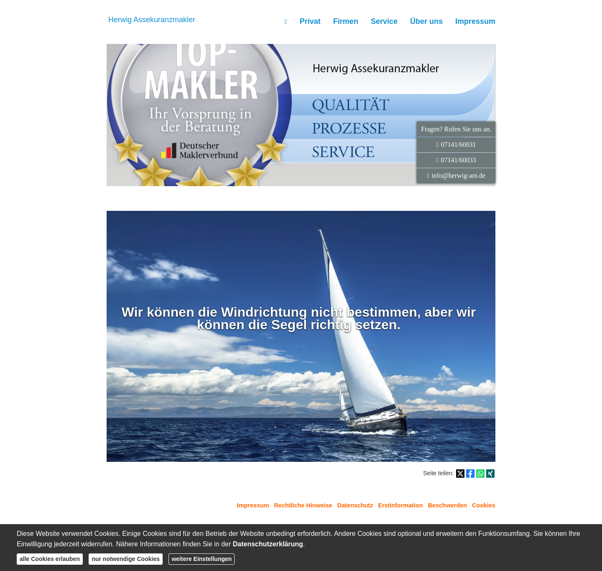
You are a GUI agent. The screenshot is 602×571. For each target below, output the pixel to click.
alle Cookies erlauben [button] (50, 559)
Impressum (253, 505)
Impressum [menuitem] (475, 21)
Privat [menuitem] (310, 21)
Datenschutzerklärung (268, 544)
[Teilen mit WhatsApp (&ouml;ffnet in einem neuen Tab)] (480, 473)
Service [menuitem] (384, 21)
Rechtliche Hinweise (303, 505)
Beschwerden (447, 505)
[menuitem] (286, 21)
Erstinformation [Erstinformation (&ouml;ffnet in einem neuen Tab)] (400, 505)
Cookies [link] (483, 505)
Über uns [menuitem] (426, 21)
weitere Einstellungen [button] (201, 559)
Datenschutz (355, 505)
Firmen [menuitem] (345, 21)
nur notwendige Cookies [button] (126, 559)
